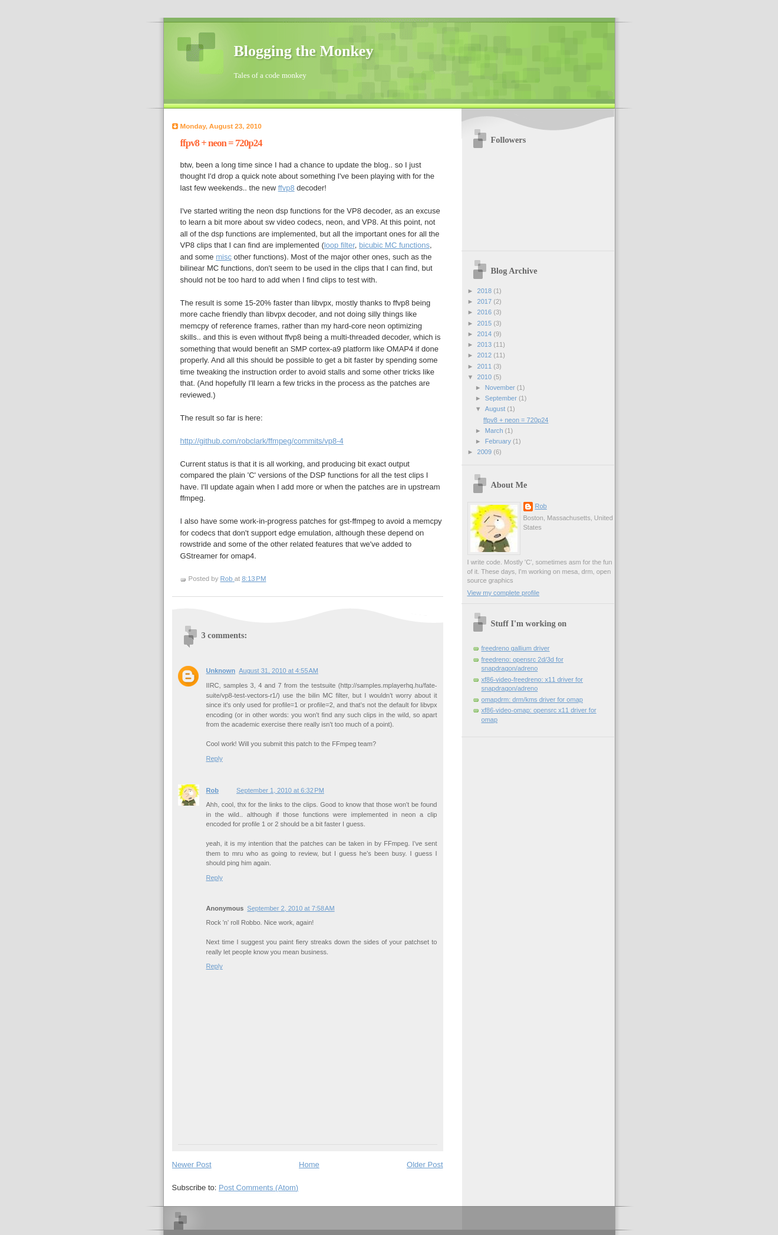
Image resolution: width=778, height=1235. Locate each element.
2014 (485, 333)
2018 (485, 290)
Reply (214, 758)
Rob (212, 790)
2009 (485, 451)
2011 (485, 366)
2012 (485, 355)
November (501, 387)
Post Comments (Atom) (258, 1187)
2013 (485, 344)
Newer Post (192, 1164)
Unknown (221, 670)
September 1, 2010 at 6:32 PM (280, 790)
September (502, 398)
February (499, 441)
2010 (485, 376)
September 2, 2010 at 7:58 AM (290, 908)
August (496, 408)
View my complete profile (503, 592)
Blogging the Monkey (304, 51)
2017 (485, 301)
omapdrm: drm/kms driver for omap (533, 699)
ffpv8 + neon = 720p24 (515, 419)
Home (309, 1164)
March (495, 430)
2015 (485, 323)
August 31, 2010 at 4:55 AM (278, 670)
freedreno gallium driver (516, 648)
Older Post (425, 1164)
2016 (485, 312)
